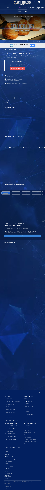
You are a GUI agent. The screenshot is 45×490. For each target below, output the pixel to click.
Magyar (6, 463)
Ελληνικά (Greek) (8, 456)
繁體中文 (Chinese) (9, 477)
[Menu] (6, 2)
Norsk (5, 470)
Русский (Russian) (9, 473)
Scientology (27, 425)
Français (6, 478)
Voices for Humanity (10, 412)
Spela (22, 236)
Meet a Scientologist (10, 409)
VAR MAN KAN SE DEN (10, 423)
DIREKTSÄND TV (28, 396)
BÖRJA (32, 45)
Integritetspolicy (7, 486)
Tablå (25, 398)
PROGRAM (7, 396)
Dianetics (26, 435)
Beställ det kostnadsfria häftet (13, 80)
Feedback (27, 411)
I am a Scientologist (10, 417)
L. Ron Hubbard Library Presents (13, 415)
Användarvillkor (7, 483)
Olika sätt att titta (29, 406)
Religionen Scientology (30, 441)
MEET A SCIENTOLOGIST (10, 49)
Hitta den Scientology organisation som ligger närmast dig (15, 75)
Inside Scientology (10, 404)
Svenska (6, 475)
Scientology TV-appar (10, 439)
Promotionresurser (29, 414)
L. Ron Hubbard (28, 430)
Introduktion (27, 403)
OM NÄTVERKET (28, 401)
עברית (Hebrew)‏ (8, 461)
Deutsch (6, 454)
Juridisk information (8, 488)
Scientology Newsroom (30, 439)
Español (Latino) (8, 458)
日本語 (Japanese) (9, 466)
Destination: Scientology (11, 407)
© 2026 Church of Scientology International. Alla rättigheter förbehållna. (18, 481)
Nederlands (7, 468)
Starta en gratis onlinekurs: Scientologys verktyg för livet (15, 84)
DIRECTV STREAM (10, 428)
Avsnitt (19, 11)
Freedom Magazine (29, 444)
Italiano (6, 465)
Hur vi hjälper (27, 437)
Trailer (25, 11)
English (6, 451)
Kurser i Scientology (29, 428)
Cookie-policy (7, 484)
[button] (44, 193)
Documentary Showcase (11, 420)
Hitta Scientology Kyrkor (30, 432)
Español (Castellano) (9, 459)
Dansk (6, 453)
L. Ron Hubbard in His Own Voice (13, 401)
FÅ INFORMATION (17, 68)
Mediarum (27, 409)
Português (7, 471)
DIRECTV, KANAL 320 (11, 425)
